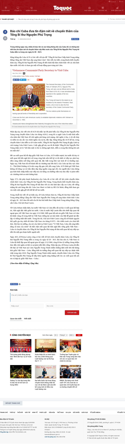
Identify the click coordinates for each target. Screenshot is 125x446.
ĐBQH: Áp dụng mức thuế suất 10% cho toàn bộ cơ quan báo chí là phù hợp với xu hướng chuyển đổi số (69, 384)
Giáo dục (85, 412)
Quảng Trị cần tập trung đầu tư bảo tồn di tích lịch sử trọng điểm (20, 383)
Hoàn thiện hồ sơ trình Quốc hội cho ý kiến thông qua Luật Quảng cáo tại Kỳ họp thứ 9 (45, 358)
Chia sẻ (75, 39)
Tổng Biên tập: (4, 432)
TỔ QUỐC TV (121, 412)
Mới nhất (27, 319)
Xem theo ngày (47, 335)
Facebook (112, 1)
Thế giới (20, 412)
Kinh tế (34, 412)
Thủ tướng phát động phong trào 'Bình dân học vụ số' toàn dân (20, 357)
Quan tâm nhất (15, 319)
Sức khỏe (76, 412)
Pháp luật (43, 412)
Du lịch (68, 412)
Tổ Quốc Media (95, 412)
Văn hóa (52, 412)
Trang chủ (4, 412)
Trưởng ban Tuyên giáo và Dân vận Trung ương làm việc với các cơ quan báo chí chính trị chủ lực (70, 358)
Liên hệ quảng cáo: (50, 437)
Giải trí (27, 412)
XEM (79, 335)
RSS (121, 1)
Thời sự (12, 39)
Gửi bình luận (72, 312)
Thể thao (60, 412)
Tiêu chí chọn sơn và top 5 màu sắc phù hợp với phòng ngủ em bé (39, 19)
